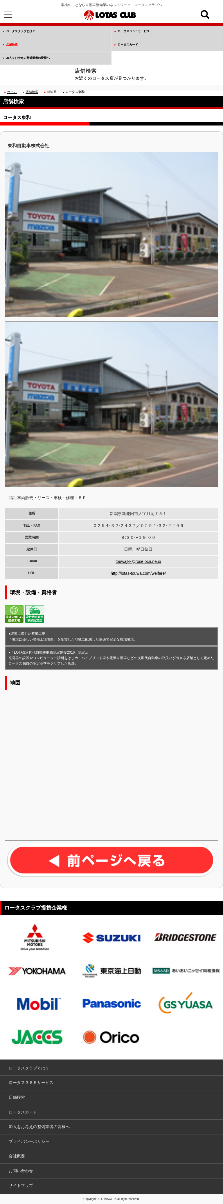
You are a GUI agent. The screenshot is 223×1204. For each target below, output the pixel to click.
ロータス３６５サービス (134, 31)
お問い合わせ (21, 1170)
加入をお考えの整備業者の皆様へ (28, 57)
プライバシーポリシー (29, 1141)
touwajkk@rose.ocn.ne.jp (138, 561)
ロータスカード (128, 44)
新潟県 (52, 92)
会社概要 (17, 1156)
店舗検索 (12, 44)
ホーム (12, 92)
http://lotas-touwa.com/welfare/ (138, 573)
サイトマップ (21, 1185)
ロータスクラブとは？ (20, 31)
